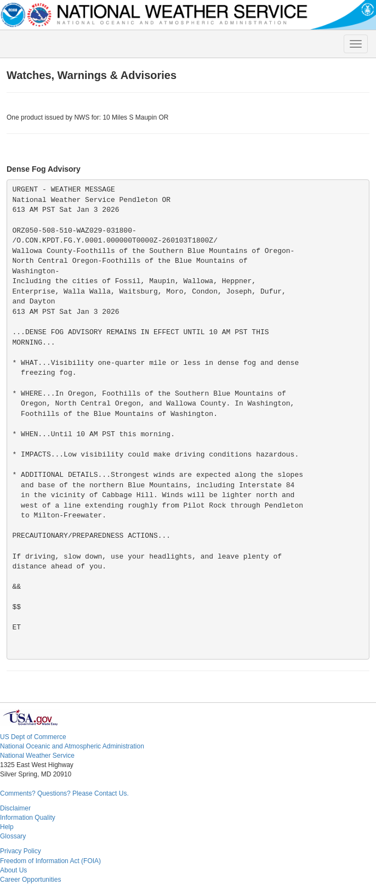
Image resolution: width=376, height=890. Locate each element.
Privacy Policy (20, 851)
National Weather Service (37, 755)
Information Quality (27, 817)
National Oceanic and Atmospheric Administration (72, 746)
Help (7, 827)
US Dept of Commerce (33, 737)
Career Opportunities (30, 879)
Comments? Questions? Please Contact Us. (64, 793)
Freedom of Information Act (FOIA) (50, 861)
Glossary (13, 836)
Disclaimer (15, 808)
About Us (13, 870)
